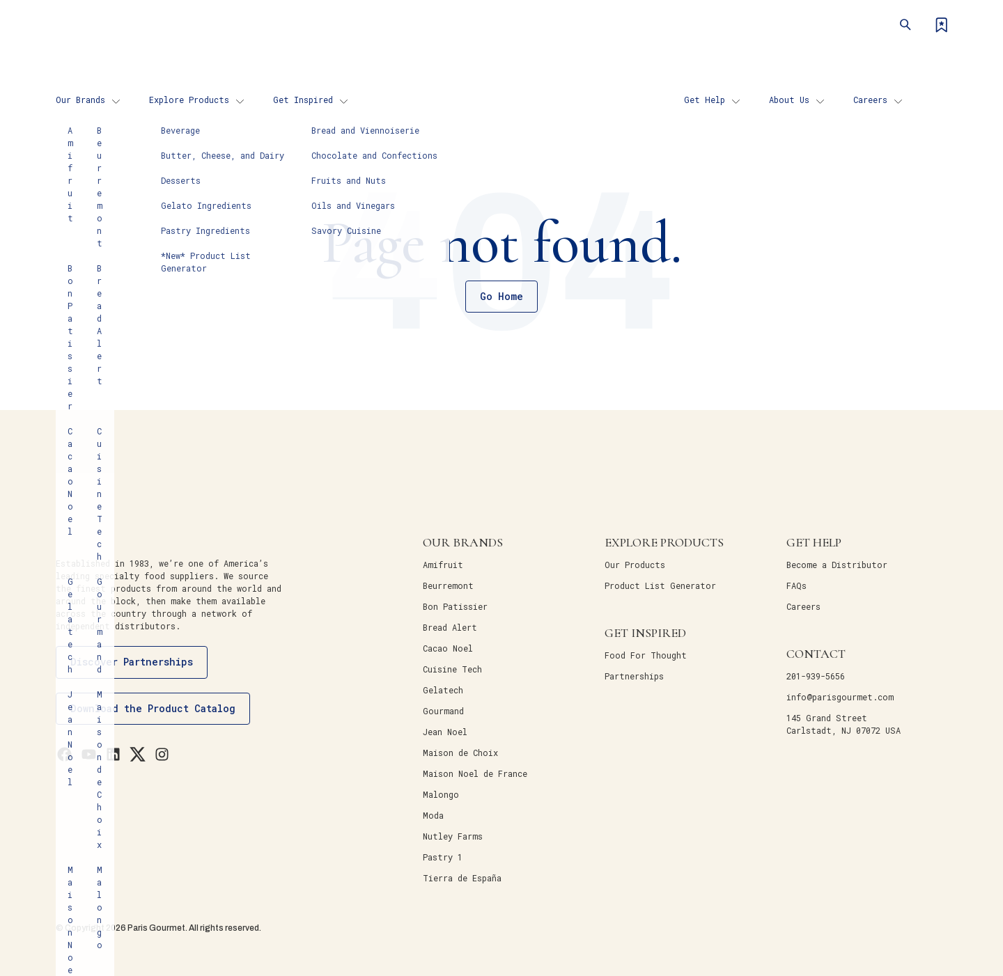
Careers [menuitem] (870, 99)
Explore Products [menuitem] (189, 99)
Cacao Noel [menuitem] (448, 648)
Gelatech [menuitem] (443, 689)
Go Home (501, 296)
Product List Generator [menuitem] (660, 585)
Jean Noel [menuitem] (445, 731)
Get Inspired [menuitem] (303, 99)
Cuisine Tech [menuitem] (452, 669)
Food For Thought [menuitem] (646, 655)
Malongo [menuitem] (441, 794)
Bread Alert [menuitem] (450, 627)
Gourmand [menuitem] (443, 710)
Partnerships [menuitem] (634, 676)
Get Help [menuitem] (704, 99)
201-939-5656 (815, 676)
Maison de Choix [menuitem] (460, 752)
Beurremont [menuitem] (448, 585)
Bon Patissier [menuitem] (455, 606)
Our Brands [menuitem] (80, 99)
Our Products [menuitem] (635, 564)
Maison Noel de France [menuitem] (475, 773)
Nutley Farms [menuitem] (453, 836)
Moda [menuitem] (433, 815)
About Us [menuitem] (789, 99)
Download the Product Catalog (152, 708)
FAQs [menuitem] (796, 585)
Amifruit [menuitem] (443, 564)
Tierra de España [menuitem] (462, 877)
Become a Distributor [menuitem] (836, 564)
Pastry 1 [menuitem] (442, 857)
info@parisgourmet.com (840, 696)
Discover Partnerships (131, 661)
